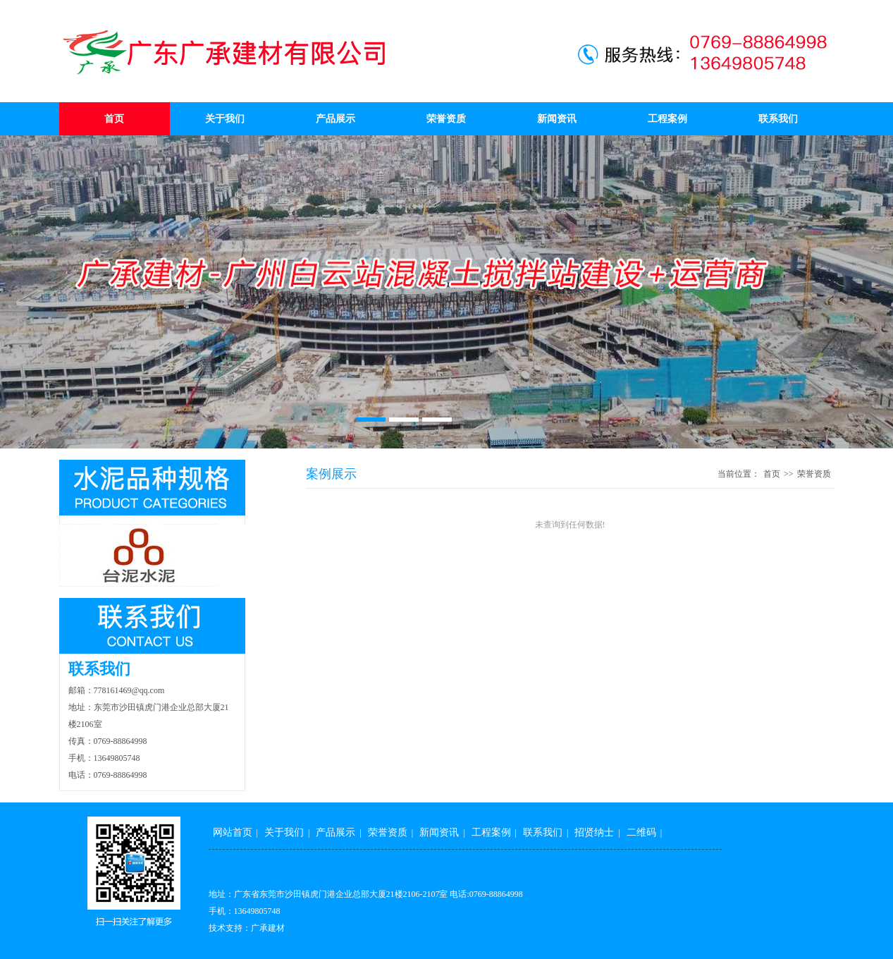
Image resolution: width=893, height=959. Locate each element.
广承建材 (268, 928)
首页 (114, 119)
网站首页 (232, 832)
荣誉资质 (446, 119)
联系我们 (778, 119)
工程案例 (667, 119)
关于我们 (225, 119)
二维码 (641, 832)
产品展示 (335, 119)
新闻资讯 (557, 119)
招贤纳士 (594, 832)
